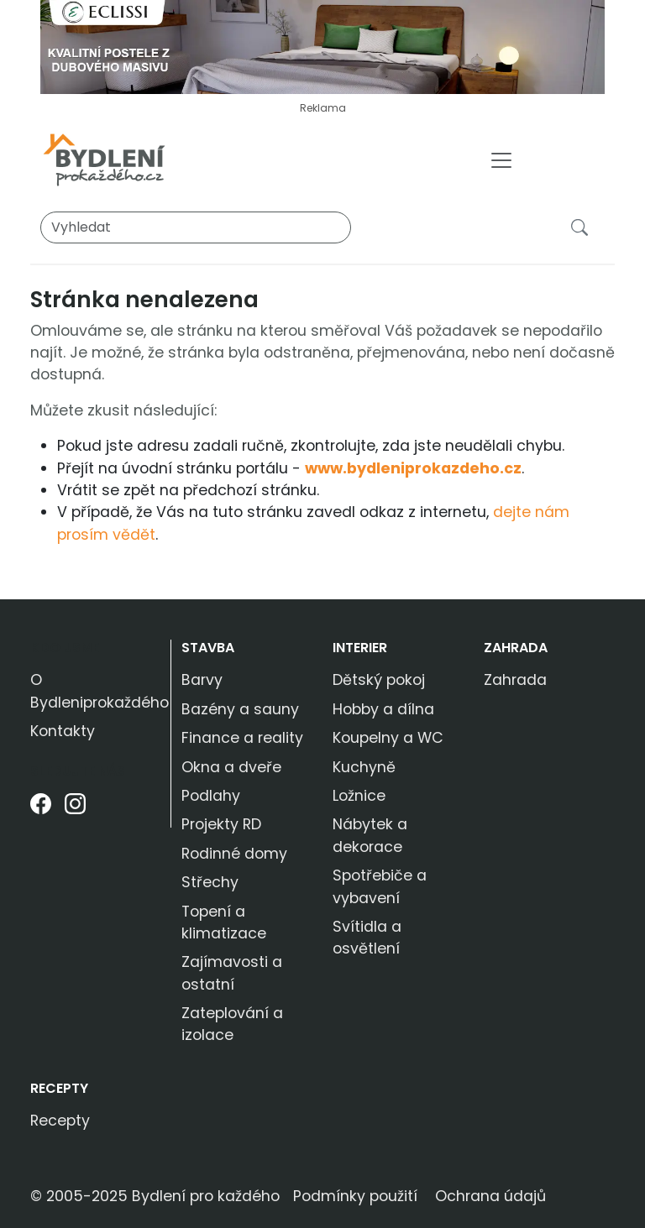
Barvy (202, 680)
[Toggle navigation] (501, 160)
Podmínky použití (355, 1196)
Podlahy (210, 796)
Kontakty (62, 731)
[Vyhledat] (195, 227)
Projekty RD (221, 824)
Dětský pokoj (379, 680)
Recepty (59, 1088)
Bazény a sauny (240, 709)
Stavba (207, 647)
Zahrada (516, 647)
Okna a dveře (231, 767)
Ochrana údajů (490, 1196)
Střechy (210, 882)
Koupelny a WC (388, 738)
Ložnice (359, 796)
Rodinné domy (234, 854)
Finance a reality (242, 738)
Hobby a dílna (383, 709)
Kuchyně (364, 767)
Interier (360, 647)
